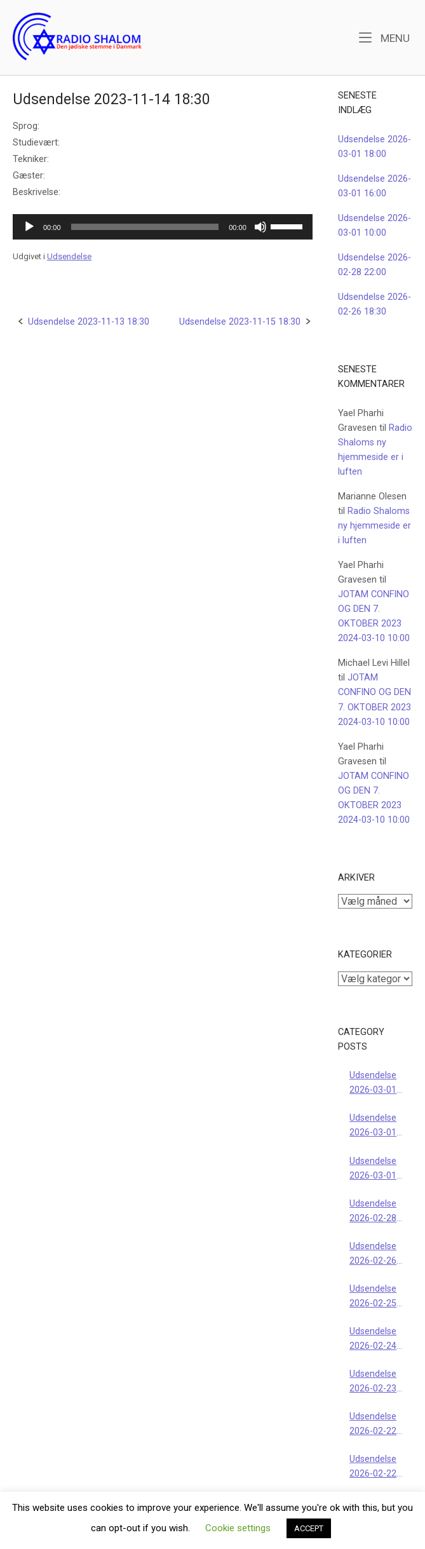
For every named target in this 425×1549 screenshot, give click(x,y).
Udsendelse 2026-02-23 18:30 (372, 1382)
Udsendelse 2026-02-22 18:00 (372, 1467)
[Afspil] (29, 226)
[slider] (145, 227)
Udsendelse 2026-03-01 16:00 (372, 1126)
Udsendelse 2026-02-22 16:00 (372, 1424)
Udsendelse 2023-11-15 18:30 (239, 321)
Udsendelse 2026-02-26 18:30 (372, 1254)
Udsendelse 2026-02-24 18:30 (372, 1339)
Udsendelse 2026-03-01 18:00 (372, 1083)
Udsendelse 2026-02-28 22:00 (372, 1212)
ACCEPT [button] (308, 1528)
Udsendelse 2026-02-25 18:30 (372, 1297)
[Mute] (260, 226)
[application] (163, 227)
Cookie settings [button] (238, 1528)
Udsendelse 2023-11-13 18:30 (88, 321)
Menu (384, 37)
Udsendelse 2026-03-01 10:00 (372, 1169)
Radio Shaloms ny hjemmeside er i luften (374, 526)
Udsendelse (69, 256)
